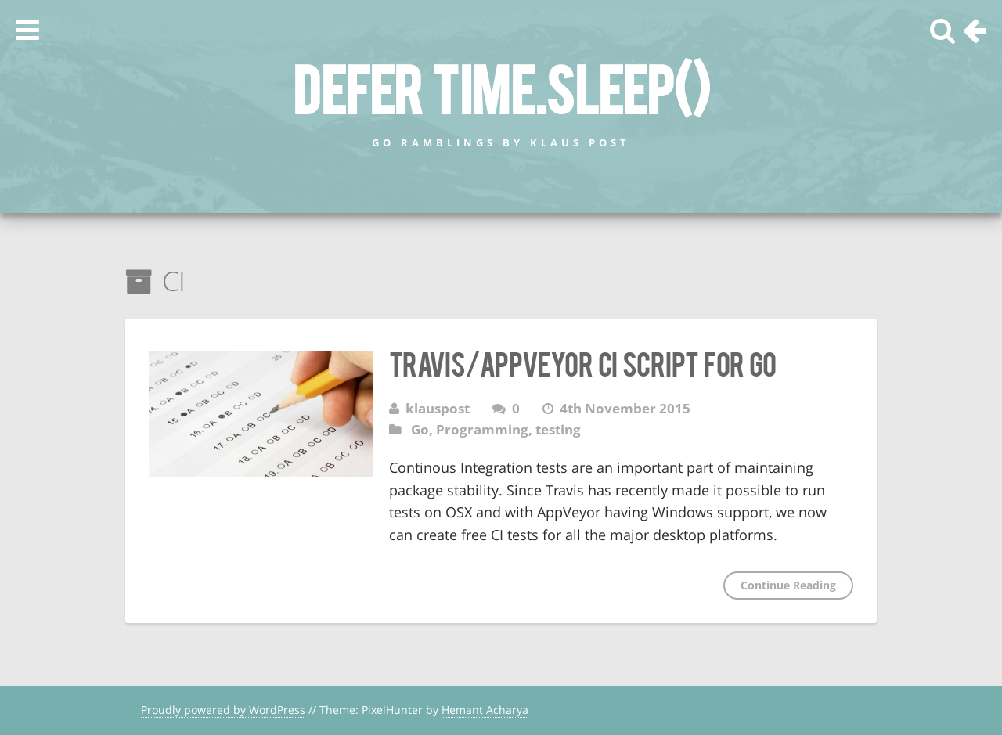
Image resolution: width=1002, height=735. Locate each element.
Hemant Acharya (485, 709)
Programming (482, 429)
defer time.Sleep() (501, 87)
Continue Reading (788, 585)
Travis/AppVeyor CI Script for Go (582, 362)
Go (420, 429)
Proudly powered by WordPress (223, 709)
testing (558, 429)
